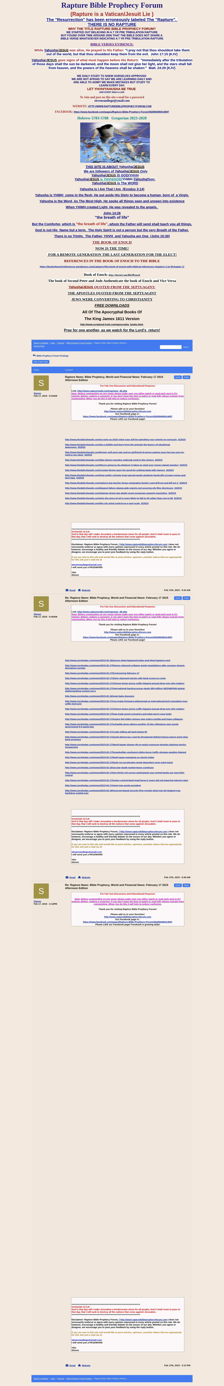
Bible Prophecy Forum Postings (79, 343)
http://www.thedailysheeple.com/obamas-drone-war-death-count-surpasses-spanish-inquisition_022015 (120, 493)
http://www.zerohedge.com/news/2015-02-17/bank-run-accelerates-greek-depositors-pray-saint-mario (119, 762)
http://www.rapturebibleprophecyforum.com (127, 411)
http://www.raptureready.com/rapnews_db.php (102, 391)
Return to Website (41, 343)
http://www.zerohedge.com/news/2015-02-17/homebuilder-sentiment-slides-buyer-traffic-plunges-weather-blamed (125, 752)
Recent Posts (39, 346)
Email (72, 590)
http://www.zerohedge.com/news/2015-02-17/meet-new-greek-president (103, 785)
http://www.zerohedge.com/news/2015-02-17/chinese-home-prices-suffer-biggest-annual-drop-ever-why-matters (124, 683)
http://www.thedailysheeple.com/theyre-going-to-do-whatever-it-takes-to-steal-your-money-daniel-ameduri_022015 (126, 465)
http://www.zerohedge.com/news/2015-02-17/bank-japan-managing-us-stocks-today (109, 757)
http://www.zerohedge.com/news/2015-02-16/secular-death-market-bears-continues (109, 767)
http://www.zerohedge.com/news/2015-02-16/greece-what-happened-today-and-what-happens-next (117, 660)
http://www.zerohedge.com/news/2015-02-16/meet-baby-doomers (99, 696)
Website (86, 590)
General (61, 343)
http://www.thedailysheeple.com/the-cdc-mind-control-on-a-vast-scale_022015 (107, 503)
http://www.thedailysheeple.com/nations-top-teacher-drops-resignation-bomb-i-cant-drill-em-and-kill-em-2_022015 (126, 483)
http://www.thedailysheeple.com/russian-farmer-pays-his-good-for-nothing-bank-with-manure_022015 (119, 470)
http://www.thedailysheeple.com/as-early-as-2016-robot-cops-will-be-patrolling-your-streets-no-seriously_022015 (125, 439)
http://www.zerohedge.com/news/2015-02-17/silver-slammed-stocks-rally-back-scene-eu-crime (115, 678)
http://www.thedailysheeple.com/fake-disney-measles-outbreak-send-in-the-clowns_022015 (113, 460)
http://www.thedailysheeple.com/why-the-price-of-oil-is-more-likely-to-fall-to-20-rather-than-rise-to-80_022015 (123, 498)
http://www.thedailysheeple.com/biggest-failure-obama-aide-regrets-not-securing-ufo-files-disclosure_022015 (123, 488)
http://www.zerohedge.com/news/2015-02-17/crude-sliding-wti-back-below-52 (106, 732)
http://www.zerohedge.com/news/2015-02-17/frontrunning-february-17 (102, 673)
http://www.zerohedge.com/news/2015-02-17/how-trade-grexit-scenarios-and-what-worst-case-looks (118, 714)
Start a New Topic (41, 362)
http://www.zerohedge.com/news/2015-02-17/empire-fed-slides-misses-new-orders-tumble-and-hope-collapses (124, 719)
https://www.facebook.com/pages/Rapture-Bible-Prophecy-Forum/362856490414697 (127, 416)
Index (53, 343)
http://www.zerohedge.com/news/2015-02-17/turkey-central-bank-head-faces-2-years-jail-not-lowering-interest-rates (126, 780)
